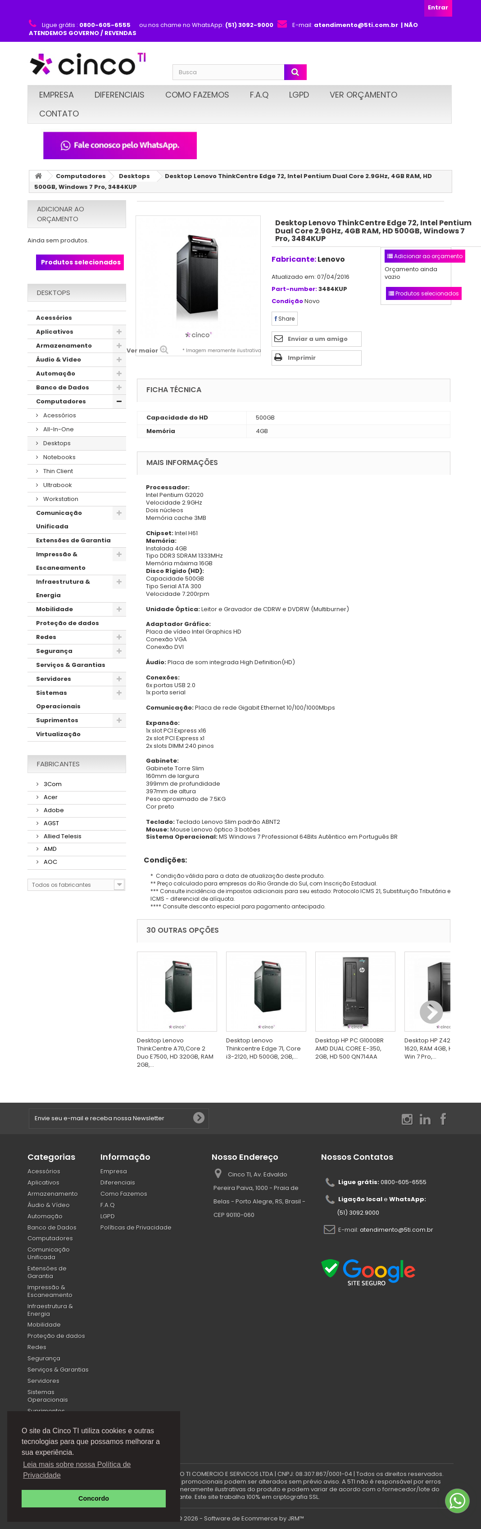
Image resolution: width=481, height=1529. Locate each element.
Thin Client (57, 471)
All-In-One (58, 429)
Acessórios (54, 317)
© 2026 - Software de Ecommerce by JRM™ (240, 1518)
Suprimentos (57, 720)
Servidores (53, 679)
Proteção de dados (67, 623)
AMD (49, 849)
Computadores (81, 176)
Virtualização (58, 734)
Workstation (60, 499)
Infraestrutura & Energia (63, 588)
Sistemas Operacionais (58, 699)
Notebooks (59, 457)
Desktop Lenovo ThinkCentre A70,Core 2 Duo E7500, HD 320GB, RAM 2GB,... (175, 1052)
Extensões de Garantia (73, 540)
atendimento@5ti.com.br (396, 1229)
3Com (52, 784)
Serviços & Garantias (70, 665)
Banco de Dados (62, 387)
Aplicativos (54, 331)
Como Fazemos (197, 94)
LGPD (299, 94)
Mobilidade (54, 609)
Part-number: (294, 289)
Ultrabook (57, 485)
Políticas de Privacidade (136, 1227)
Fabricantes (58, 764)
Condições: (162, 860)
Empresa (56, 94)
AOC (49, 862)
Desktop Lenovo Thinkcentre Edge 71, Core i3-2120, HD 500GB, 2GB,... (263, 1048)
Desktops (134, 176)
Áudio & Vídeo (58, 359)
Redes (46, 637)
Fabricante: (294, 259)
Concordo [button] (93, 1498)
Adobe (53, 810)
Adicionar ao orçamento (60, 214)
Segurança (54, 651)
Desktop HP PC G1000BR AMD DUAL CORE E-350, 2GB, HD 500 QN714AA (349, 1048)
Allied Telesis (62, 836)
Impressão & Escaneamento (61, 561)
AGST (50, 823)
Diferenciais (120, 94)
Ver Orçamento (363, 94)
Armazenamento (64, 345)
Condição (287, 301)
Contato (59, 113)
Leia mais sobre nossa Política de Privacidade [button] (77, 1470)
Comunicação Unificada (59, 520)
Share (285, 318)
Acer (50, 797)
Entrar (438, 7)
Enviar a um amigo (318, 339)
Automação (55, 373)
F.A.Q (259, 94)
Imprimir (302, 357)
